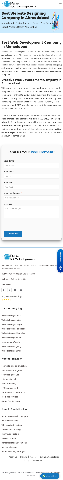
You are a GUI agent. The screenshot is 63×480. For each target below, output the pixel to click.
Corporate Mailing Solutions (14, 443)
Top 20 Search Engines (11, 370)
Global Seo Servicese (10, 401)
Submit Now (12, 233)
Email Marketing (8, 383)
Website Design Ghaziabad (13, 333)
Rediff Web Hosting (10, 434)
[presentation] (22, 225)
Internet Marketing (9, 379)
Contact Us (37, 460)
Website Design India (11, 320)
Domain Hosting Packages (13, 451)
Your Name (9, 161)
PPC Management (9, 388)
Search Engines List (10, 375)
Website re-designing (11, 346)
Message (9, 204)
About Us (13, 457)
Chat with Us (49, 476)
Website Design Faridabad (13, 329)
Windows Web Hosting (11, 425)
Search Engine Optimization (14, 366)
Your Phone (10, 171)
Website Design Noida (11, 337)
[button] (60, 4)
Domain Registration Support (14, 416)
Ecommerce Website (10, 342)
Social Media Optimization (13, 392)
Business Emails (8, 438)
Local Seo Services (9, 397)
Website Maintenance (11, 351)
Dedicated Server (9, 447)
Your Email (9, 182)
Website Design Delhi (11, 315)
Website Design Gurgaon (12, 324)
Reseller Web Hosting (11, 429)
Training (23, 457)
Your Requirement (13, 193)
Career (33, 457)
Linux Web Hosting (9, 420)
